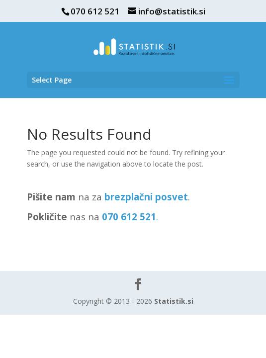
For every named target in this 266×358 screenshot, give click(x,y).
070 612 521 (95, 11)
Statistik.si (173, 301)
